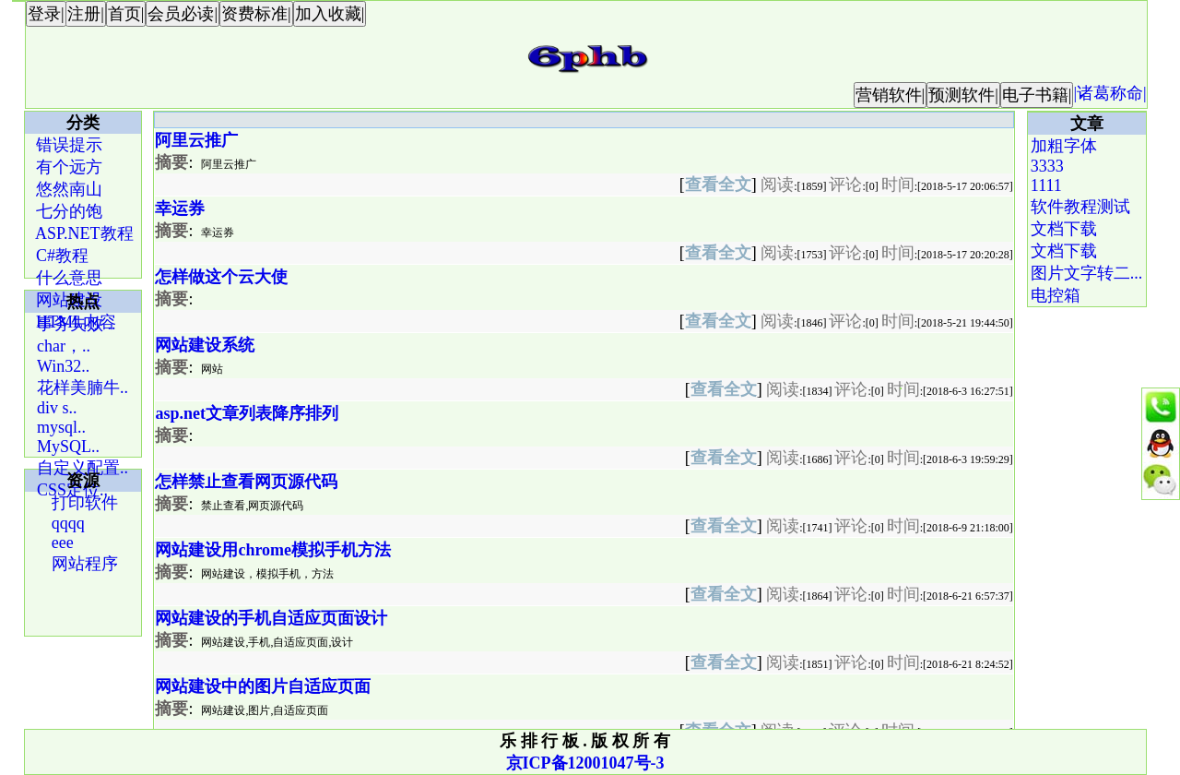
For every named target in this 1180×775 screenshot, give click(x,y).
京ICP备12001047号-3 (585, 763)
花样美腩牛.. (82, 387)
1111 (1046, 185)
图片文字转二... (1087, 273)
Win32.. (63, 366)
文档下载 (1064, 229)
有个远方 (67, 167)
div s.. (57, 408)
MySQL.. (68, 446)
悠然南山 (67, 189)
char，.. (63, 346)
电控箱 (1055, 295)
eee (60, 542)
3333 (1047, 166)
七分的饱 (67, 211)
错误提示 (67, 145)
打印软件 (82, 503)
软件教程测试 (1080, 206)
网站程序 (82, 563)
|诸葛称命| (1109, 93)
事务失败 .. (76, 324)
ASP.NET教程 (83, 233)
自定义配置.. (82, 468)
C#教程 (60, 255)
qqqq (66, 523)
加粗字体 (1064, 146)
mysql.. (61, 427)
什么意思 (67, 277)
